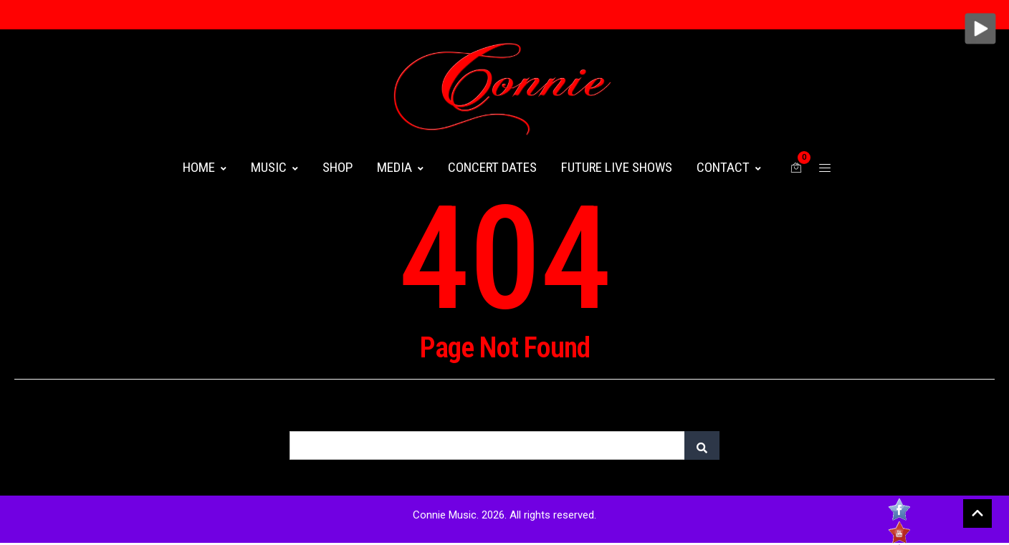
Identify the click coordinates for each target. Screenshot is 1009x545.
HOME (204, 167)
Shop (337, 167)
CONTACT (729, 167)
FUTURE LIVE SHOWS (616, 167)
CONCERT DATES (492, 167)
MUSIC (274, 167)
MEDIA (400, 167)
